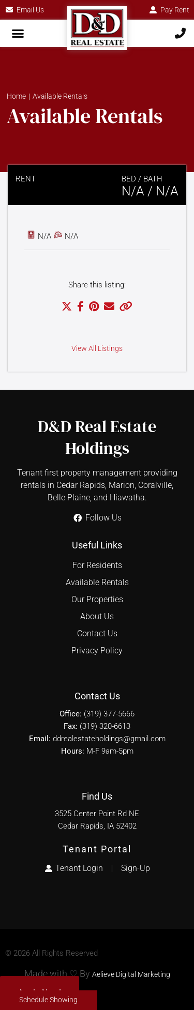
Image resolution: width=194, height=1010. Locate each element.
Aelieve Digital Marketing (131, 974)
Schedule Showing (48, 1000)
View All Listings (97, 348)
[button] (18, 33)
